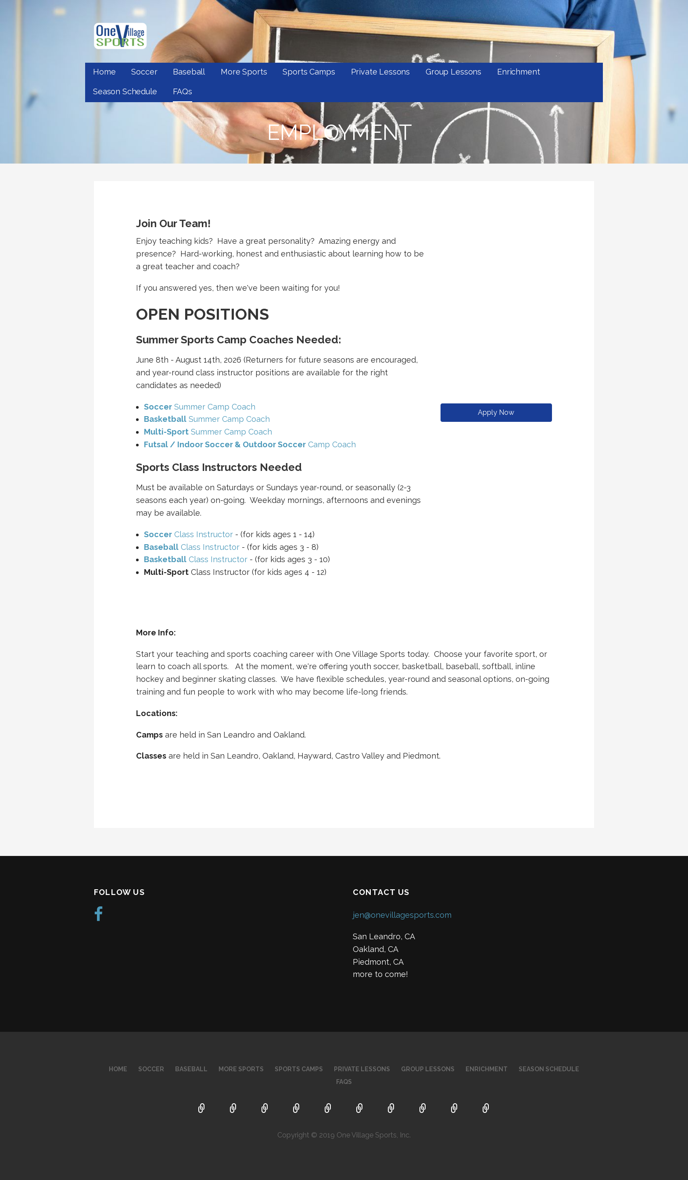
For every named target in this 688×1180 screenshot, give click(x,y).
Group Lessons (453, 71)
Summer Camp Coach (199, 406)
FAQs (182, 91)
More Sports (244, 71)
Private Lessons (380, 71)
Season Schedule (125, 91)
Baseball (189, 71)
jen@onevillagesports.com (402, 915)
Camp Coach (250, 444)
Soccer (144, 71)
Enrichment (518, 71)
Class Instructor (188, 534)
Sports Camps (309, 71)
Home (104, 71)
